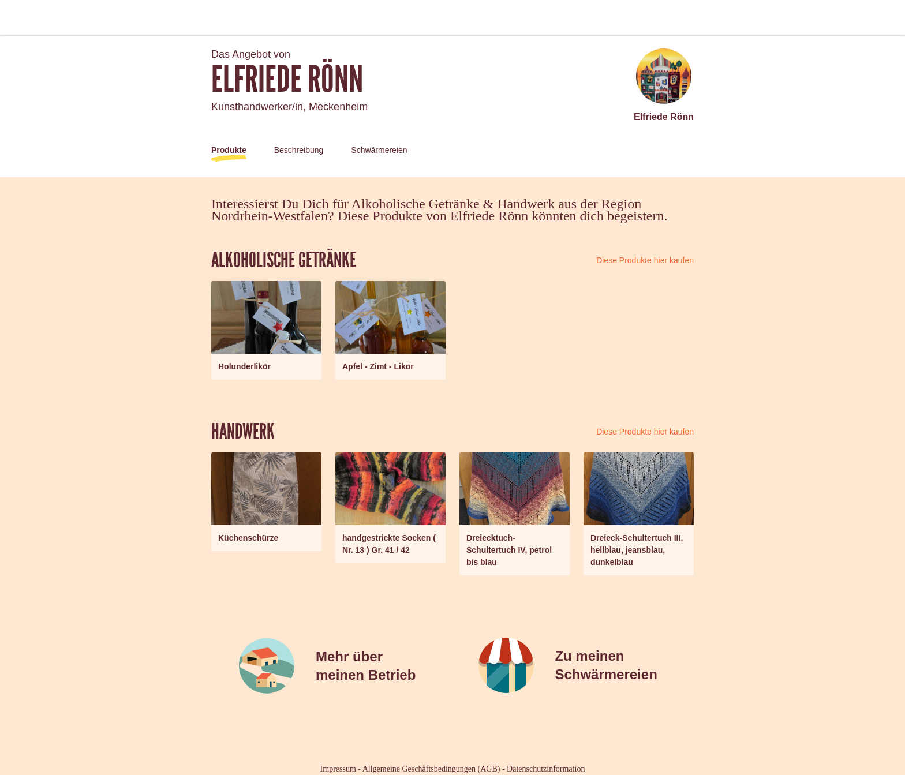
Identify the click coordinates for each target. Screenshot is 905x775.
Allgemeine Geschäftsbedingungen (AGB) (431, 769)
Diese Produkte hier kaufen (645, 260)
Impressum (338, 769)
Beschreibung (299, 150)
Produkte (228, 150)
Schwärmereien (379, 150)
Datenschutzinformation (546, 769)
